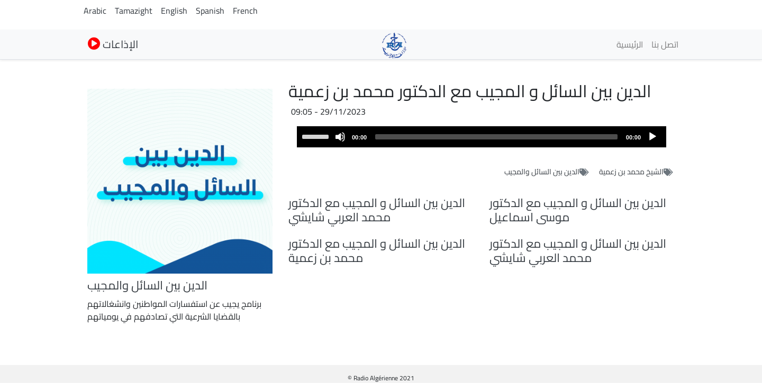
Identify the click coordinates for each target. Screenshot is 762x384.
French (245, 10)
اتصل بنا (664, 44)
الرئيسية (629, 44)
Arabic (95, 10)
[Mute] (340, 137)
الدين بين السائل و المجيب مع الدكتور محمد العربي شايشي (376, 210)
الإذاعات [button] (113, 44)
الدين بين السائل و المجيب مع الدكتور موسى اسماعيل (577, 210)
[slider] (496, 136)
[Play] (652, 137)
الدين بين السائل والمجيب (541, 172)
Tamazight (133, 10)
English (174, 10)
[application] (481, 136)
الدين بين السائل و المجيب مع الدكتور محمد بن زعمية (376, 250)
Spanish (210, 10)
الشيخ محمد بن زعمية (631, 172)
